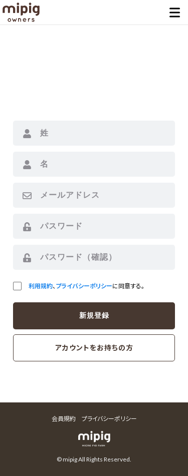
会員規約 (64, 418)
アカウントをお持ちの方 (94, 347)
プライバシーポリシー (84, 286)
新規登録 (94, 315)
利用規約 (41, 286)
